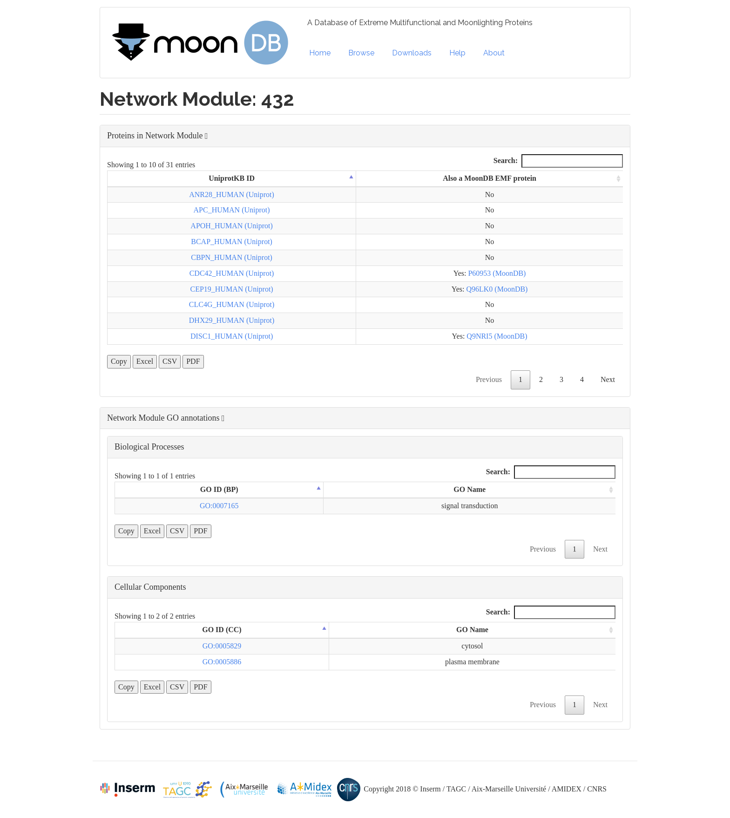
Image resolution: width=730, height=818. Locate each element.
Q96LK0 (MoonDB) (496, 289)
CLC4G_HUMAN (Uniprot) (232, 304)
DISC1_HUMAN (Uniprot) (231, 336)
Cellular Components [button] (150, 587)
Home (320, 52)
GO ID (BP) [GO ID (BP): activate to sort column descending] (219, 489)
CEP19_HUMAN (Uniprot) (231, 289)
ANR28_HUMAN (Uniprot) (231, 194)
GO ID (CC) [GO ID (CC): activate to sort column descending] (221, 630)
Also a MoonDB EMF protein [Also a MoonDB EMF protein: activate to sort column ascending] (489, 178)
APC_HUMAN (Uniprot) (232, 210)
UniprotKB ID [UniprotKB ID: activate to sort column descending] (232, 178)
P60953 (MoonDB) (497, 273)
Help (457, 52)
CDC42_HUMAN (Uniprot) (231, 273)
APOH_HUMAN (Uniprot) (231, 226)
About (494, 52)
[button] (365, 136)
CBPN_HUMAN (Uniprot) (231, 257)
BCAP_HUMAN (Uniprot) (231, 241)
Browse (361, 52)
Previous (489, 379)
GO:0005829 (222, 646)
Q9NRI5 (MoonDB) (496, 336)
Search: (558, 161)
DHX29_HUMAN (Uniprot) (232, 320)
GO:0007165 (219, 506)
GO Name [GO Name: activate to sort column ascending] (469, 489)
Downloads (412, 52)
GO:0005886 (222, 662)
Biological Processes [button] (149, 446)
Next (608, 379)
